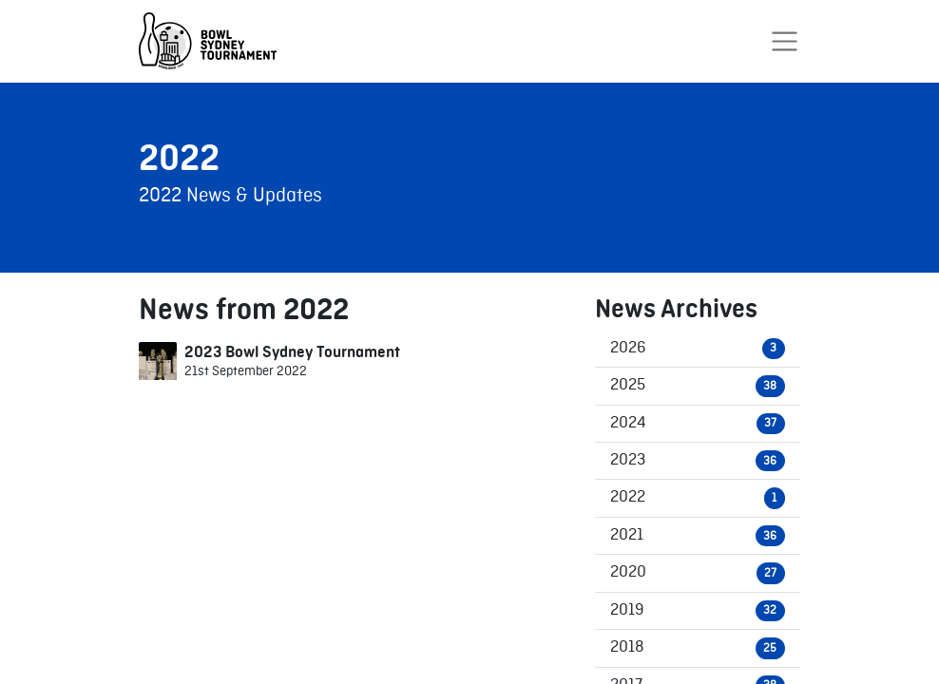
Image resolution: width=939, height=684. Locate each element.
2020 (697, 572)
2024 (697, 423)
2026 (697, 348)
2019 (697, 610)
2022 (697, 497)
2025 (697, 385)
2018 (697, 647)
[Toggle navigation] (784, 41)
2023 (697, 460)
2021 (697, 535)
